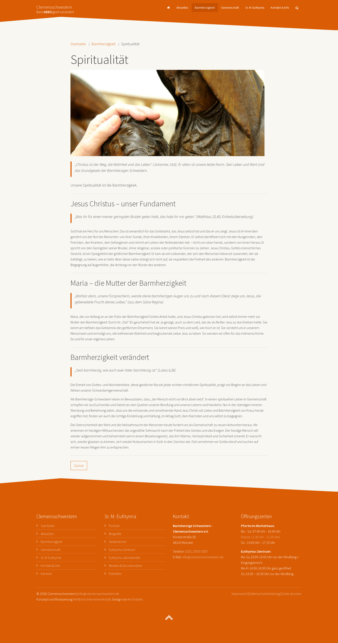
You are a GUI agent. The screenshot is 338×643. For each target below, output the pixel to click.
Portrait (114, 526)
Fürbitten (115, 573)
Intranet (46, 573)
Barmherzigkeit (205, 7)
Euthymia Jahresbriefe (124, 557)
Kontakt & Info (280, 7)
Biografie (115, 534)
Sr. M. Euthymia (254, 7)
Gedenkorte (117, 541)
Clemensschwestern (55, 8)
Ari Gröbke (135, 599)
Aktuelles (182, 7)
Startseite (78, 43)
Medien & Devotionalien (125, 565)
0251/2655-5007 (196, 551)
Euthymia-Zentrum (122, 549)
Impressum (239, 593)
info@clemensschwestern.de (203, 557)
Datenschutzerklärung (264, 593)
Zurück (79, 465)
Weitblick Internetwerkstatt (92, 599)
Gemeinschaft (230, 7)
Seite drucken (292, 593)
